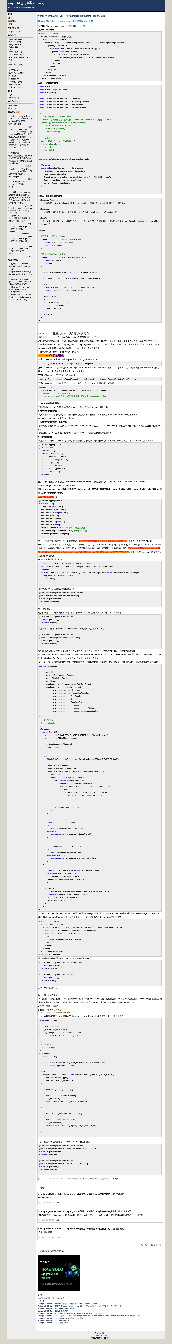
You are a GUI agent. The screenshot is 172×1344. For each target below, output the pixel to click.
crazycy (67, 1178)
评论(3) (86, 1178)
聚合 (14, 21)
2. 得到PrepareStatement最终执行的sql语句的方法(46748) (20, 274)
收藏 (97, 1178)
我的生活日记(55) (15, 73)
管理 (10, 24)
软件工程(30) (13, 87)
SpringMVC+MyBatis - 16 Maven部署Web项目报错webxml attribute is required (67, 1304)
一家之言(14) (13, 64)
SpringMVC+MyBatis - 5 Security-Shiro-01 (54, 1321)
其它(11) (11, 67)
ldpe (57, 1203)
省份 (58, 1237)
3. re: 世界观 (13, 153)
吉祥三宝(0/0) (14, 32)
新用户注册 (145, 1245)
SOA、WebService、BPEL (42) (19, 58)
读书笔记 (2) (13, 84)
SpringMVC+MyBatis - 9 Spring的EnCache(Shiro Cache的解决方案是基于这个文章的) (70, 1313)
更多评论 (120, 1194)
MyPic (10, 95)
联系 (10, 18)
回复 (113, 1194)
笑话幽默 (12, 79)
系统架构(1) (13, 82)
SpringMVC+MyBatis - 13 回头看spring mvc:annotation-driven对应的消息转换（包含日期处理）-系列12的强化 (79, 1306)
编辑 (92, 1178)
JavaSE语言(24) (15, 54)
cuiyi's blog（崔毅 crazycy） (27, 3)
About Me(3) (13, 39)
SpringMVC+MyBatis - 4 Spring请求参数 (53, 1323)
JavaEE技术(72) (15, 52)
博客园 (40, 1298)
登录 (49, 1251)
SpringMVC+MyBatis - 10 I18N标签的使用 (54, 1311)
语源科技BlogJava (100, 1335)
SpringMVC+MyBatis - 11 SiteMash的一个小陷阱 (56, 1309)
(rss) (20, 39)
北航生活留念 (14, 98)
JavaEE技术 (114, 1178)
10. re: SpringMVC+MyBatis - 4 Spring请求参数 (19, 249)
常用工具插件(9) (15, 70)
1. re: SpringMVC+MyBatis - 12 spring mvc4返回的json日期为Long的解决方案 (20, 118)
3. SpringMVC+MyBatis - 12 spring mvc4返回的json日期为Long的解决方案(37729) (19, 281)
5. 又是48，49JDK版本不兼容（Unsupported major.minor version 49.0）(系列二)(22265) (20, 298)
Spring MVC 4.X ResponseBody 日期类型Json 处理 (65, 21)
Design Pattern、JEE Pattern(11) (17, 45)
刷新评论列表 (156, 1245)
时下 (10, 76)
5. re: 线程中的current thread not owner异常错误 (20, 182)
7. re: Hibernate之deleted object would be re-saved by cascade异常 (20, 210)
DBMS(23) (12, 42)
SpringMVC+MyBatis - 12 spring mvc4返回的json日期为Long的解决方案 (71, 16)
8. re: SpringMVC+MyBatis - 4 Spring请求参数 (19, 227)
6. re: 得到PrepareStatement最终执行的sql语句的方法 (20, 193)
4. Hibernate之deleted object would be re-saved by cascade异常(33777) (20, 289)
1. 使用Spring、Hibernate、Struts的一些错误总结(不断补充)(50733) (19, 266)
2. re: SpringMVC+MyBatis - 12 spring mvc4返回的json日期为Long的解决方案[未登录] (20, 131)
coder (58, 1220)
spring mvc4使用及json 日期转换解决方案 (63, 333)
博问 (58, 1298)
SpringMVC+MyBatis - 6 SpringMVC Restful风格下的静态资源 (61, 1318)
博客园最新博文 (50, 1298)
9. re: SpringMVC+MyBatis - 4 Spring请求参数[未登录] (19, 239)
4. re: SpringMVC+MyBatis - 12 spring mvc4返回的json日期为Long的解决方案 (20, 171)
